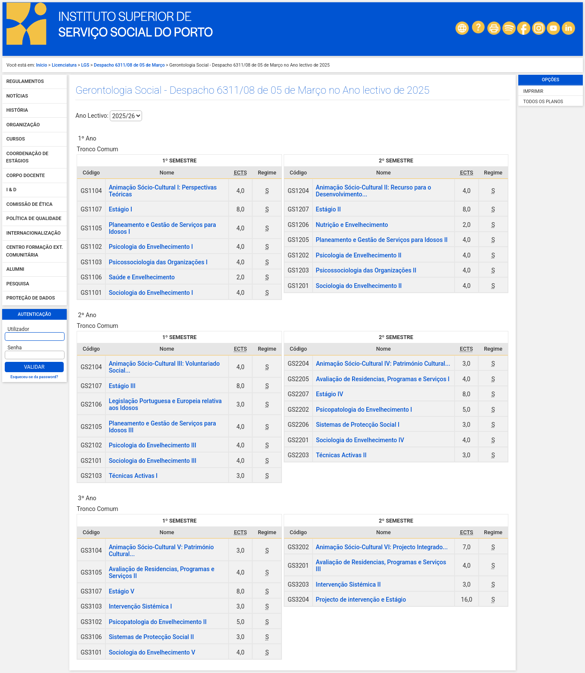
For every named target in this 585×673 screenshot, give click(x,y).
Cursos (15, 139)
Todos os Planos (543, 101)
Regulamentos (25, 82)
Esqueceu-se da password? (34, 377)
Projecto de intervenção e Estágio (361, 599)
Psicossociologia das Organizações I (158, 262)
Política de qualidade (34, 219)
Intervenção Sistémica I (140, 606)
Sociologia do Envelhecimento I (151, 292)
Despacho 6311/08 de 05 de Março (129, 65)
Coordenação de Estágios (27, 157)
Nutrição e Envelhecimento (352, 224)
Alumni (15, 269)
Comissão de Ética (29, 204)
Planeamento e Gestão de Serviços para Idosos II (382, 239)
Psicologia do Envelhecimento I (151, 246)
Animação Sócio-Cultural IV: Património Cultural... (383, 363)
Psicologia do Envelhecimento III (152, 445)
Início (41, 65)
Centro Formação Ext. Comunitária (34, 251)
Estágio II (328, 209)
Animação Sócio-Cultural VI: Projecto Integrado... (382, 547)
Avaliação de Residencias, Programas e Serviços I (382, 379)
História (17, 110)
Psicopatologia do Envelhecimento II (158, 621)
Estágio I (120, 209)
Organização (23, 125)
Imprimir (533, 91)
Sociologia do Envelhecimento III (153, 460)
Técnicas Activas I (133, 475)
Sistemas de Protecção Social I (357, 424)
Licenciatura (64, 65)
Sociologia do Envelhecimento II (359, 285)
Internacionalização (33, 233)
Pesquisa (17, 284)
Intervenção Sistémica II (348, 584)
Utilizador (18, 329)
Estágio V (121, 591)
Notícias (17, 96)
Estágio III (122, 385)
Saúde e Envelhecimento (142, 277)
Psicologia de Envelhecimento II (359, 255)
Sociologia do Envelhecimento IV (360, 440)
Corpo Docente (25, 175)
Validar (34, 367)
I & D (11, 190)
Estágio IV (329, 394)
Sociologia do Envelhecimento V (152, 652)
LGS (85, 65)
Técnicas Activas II (341, 455)
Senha (15, 348)
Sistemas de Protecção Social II (151, 636)
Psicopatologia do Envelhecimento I (364, 409)
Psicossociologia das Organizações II (366, 270)
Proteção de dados (30, 298)
